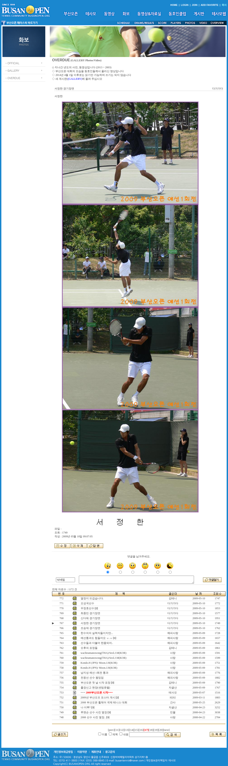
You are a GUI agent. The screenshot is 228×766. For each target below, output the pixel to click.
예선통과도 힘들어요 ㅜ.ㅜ (96, 638)
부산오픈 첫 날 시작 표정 (95, 682)
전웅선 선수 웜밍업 (92, 677)
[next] (166, 730)
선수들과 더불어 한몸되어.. (97, 643)
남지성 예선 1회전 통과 (94, 672)
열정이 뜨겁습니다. (92, 598)
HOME (174, 5)
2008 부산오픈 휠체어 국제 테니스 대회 (104, 702)
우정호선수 (87, 608)
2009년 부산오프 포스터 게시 (98, 697)
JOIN (194, 5)
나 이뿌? (86, 707)
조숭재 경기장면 (90, 628)
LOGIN (185, 5)
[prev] (111, 730)
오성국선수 (87, 603)
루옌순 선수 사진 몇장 (94, 712)
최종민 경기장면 (90, 613)
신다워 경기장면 (90, 618)
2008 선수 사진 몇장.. (93, 717)
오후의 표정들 (89, 648)
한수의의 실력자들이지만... (97, 633)
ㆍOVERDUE (12, 78)
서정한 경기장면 (90, 623)
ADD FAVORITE (210, 5)
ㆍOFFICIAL (12, 63)
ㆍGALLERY (12, 70)
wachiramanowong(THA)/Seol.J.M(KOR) (103, 652)
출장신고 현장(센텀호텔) (95, 687)
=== (97, 692)
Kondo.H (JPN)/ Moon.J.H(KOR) (99, 662)
